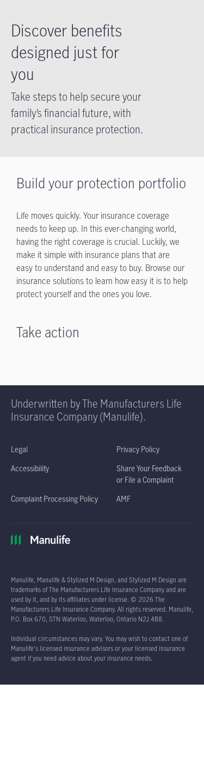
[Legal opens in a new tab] (19, 449)
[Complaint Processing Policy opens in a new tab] (54, 499)
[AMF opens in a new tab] (123, 499)
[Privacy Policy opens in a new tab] (137, 449)
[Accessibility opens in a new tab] (30, 468)
